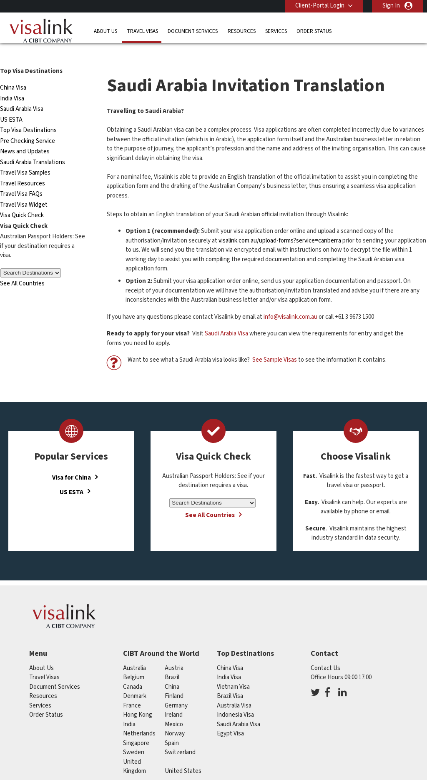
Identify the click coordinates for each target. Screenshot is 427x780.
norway (175, 718)
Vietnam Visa (233, 672)
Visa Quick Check (22, 200)
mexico (174, 709)
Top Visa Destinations (28, 115)
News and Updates (25, 136)
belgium (133, 662)
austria (174, 653)
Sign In (391, 5)
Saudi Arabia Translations (32, 147)
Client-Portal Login (319, 5)
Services (276, 31)
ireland (174, 699)
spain (172, 728)
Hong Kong (137, 699)
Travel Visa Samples (25, 157)
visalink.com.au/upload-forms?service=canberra (280, 225)
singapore (136, 728)
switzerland (180, 737)
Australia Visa (234, 690)
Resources (242, 31)
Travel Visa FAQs (21, 179)
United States (183, 756)
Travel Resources (22, 168)
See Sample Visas (274, 344)
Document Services (193, 31)
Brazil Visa (230, 681)
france (132, 690)
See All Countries (22, 268)
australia (134, 653)
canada (132, 672)
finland (174, 681)
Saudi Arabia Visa (21, 94)
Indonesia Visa (235, 699)
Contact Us (325, 653)
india (129, 709)
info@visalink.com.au (290, 302)
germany (176, 690)
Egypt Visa (230, 718)
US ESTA (11, 104)
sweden (133, 737)
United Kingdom (134, 751)
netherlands (139, 718)
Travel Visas (142, 31)
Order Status (314, 31)
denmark (134, 681)
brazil (172, 662)
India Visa (12, 83)
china (172, 672)
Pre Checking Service (27, 126)
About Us (105, 31)
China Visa (13, 72)
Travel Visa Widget (24, 189)
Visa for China (71, 462)
